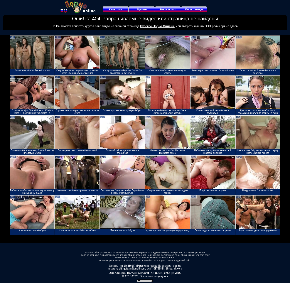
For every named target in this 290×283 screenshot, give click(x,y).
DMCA (176, 272)
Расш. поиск (168, 9)
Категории (115, 9)
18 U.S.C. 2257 (160, 272)
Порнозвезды (194, 9)
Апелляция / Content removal (129, 272)
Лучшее (142, 9)
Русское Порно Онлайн (157, 26)
